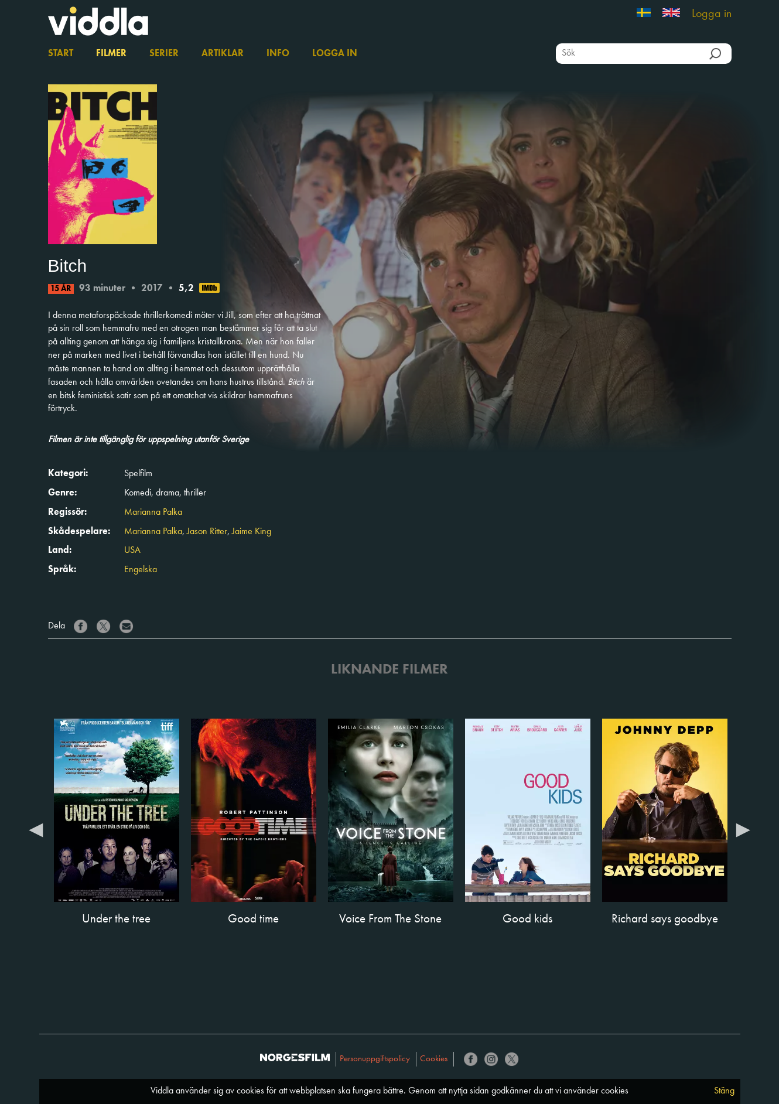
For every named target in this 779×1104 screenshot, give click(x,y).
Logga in (712, 14)
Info (277, 54)
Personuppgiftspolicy (375, 1059)
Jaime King (251, 531)
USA (132, 550)
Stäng (724, 1091)
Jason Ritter (207, 531)
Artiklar (222, 54)
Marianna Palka (153, 512)
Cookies (433, 1059)
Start (60, 54)
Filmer (111, 54)
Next (743, 829)
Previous (36, 829)
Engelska (140, 570)
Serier (164, 54)
